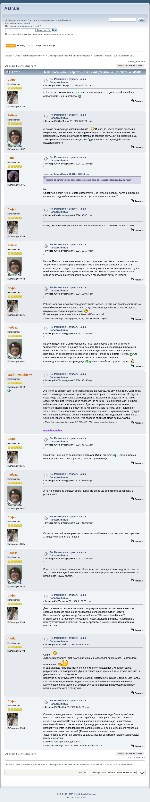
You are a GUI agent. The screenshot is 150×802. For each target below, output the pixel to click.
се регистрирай (22, 23)
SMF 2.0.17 (62, 794)
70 (21, 66)
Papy (10, 157)
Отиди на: (82, 773)
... (19, 66)
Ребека (12, 115)
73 (31, 66)
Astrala (11, 8)
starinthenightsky (19, 374)
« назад (132, 61)
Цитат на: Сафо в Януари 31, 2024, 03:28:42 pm (66, 174)
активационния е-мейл (28, 26)
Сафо (11, 79)
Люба (11, 638)
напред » (140, 61)
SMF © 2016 (74, 794)
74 (35, 66)
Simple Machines (88, 794)
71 (24, 66)
